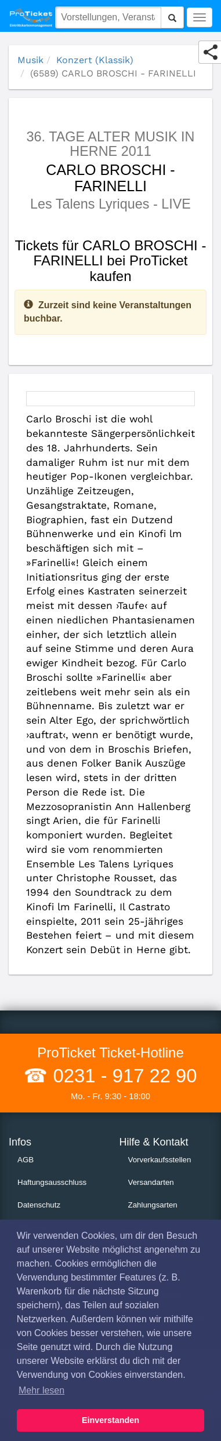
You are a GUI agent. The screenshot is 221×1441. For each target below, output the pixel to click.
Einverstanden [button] (110, 1420)
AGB (25, 1159)
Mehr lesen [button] (41, 1390)
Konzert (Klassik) (94, 59)
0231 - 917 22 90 (122, 1075)
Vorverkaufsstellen (159, 1159)
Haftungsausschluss (51, 1182)
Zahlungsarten (152, 1205)
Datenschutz (38, 1205)
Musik (30, 59)
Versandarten (151, 1182)
